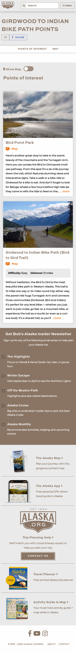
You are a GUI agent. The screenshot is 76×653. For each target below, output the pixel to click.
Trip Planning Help (38, 537)
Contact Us (38, 556)
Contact (64, 644)
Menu (67, 5)
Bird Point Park (20, 143)
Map (55, 49)
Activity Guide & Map (50, 602)
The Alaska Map (49, 458)
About (51, 644)
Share (18, 37)
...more (65, 191)
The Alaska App (49, 486)
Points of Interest (32, 49)
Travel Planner (45, 574)
